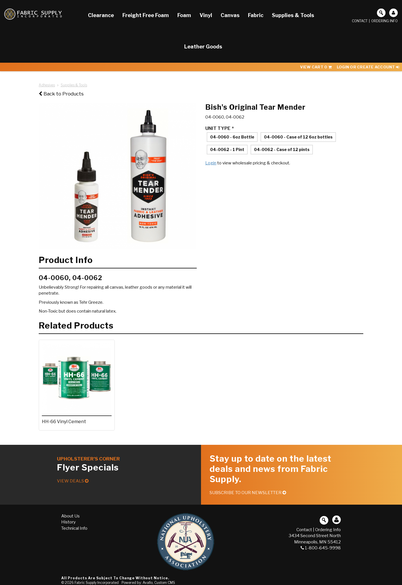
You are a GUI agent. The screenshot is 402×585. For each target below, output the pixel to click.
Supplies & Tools (74, 85)
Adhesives (47, 85)
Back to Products (61, 94)
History (68, 522)
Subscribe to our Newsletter (248, 492)
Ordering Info (384, 21)
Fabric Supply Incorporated (97, 582)
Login (210, 163)
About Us (70, 516)
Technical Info (74, 528)
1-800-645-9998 (321, 548)
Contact (360, 21)
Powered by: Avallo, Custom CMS (148, 582)
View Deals (73, 481)
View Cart (316, 67)
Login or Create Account (368, 67)
